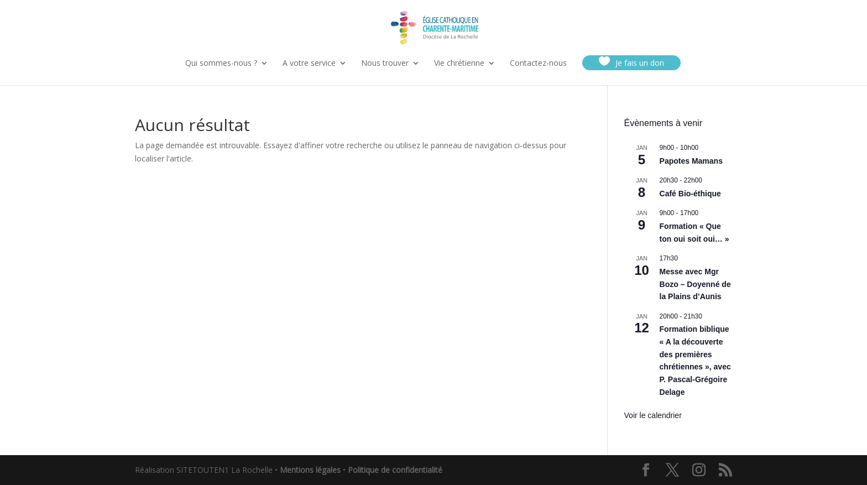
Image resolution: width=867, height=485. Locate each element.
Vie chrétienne (459, 63)
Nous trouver (385, 63)
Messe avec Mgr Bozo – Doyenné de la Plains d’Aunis (695, 284)
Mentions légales (310, 470)
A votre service (309, 63)
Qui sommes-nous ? (221, 63)
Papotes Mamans (691, 161)
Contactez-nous (538, 63)
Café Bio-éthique (690, 193)
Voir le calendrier (653, 415)
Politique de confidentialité (395, 470)
